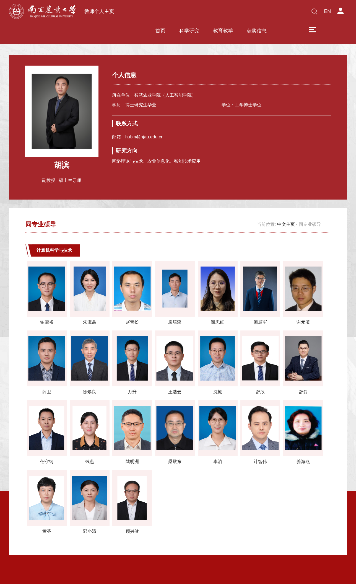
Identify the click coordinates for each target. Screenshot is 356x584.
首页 (147, 13)
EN (327, 11)
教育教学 (210, 13)
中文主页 (286, 207)
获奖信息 (244, 13)
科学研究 (176, 13)
